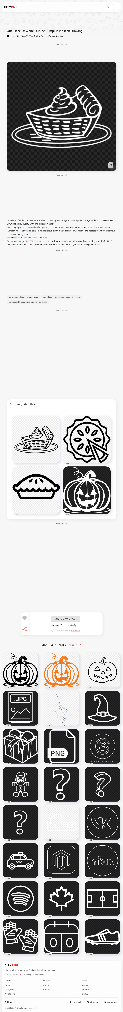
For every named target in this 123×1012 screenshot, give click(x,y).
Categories (10, 989)
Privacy (85, 989)
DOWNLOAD (65, 618)
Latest (7, 985)
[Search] (109, 7)
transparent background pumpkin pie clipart (28, 302)
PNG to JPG (10, 994)
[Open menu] (116, 7)
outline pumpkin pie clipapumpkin (23, 297)
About (46, 985)
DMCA (85, 994)
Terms (85, 985)
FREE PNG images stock (38, 241)
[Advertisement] (61, 52)
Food (25, 237)
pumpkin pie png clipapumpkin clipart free (61, 297)
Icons (34, 237)
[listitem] (75, 1002)
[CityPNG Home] (11, 7)
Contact (47, 989)
